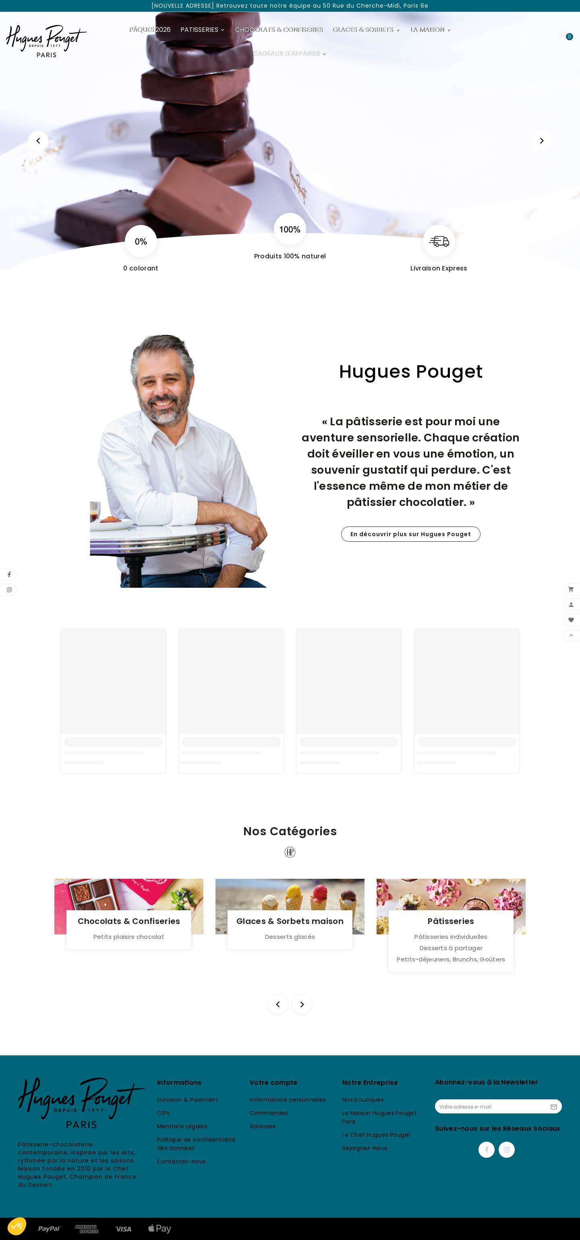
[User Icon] (543, 41)
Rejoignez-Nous (364, 1148)
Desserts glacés (290, 936)
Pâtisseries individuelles (451, 936)
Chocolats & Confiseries (129, 921)
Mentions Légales (182, 1126)
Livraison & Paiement (187, 1100)
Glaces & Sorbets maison (290, 921)
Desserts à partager (451, 948)
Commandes (269, 1113)
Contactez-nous (181, 1161)
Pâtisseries (451, 921)
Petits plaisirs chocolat (128, 936)
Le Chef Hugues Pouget (376, 1135)
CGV (163, 1113)
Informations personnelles (288, 1100)
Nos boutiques (363, 1100)
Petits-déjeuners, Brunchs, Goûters (451, 959)
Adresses (263, 1126)
